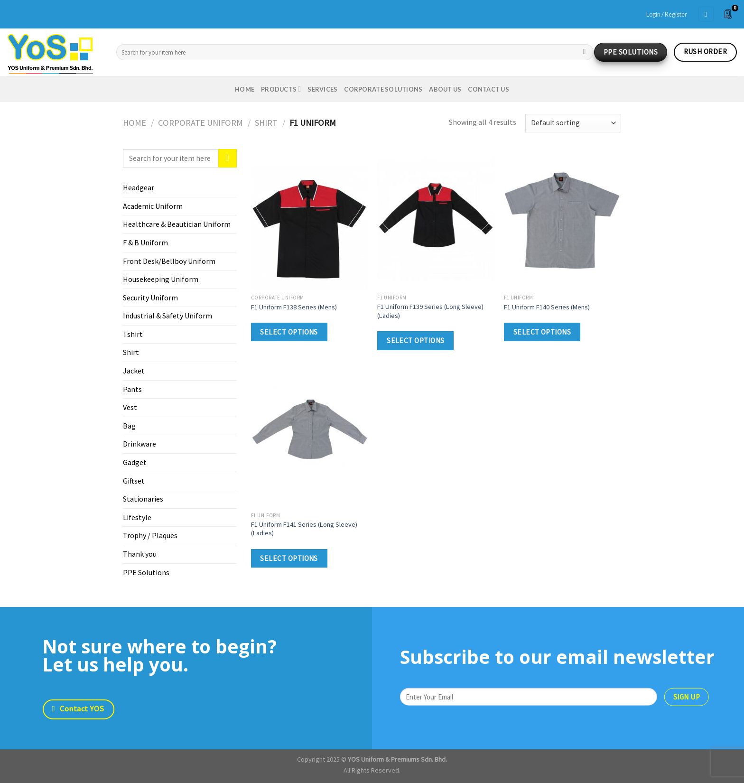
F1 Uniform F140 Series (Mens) (547, 307)
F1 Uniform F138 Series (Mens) (294, 307)
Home (244, 89)
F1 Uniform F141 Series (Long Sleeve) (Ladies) (304, 529)
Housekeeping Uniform (160, 279)
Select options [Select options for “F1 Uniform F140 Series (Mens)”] (542, 331)
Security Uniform (150, 297)
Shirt (266, 122)
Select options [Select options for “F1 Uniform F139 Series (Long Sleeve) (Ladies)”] (416, 340)
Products (281, 88)
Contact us (488, 89)
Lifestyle (137, 517)
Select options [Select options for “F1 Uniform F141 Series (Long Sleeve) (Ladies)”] (289, 558)
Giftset (134, 480)
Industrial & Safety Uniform (167, 315)
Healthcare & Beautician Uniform (177, 224)
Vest (130, 407)
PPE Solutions (146, 572)
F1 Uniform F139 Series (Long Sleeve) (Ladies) (430, 311)
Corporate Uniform (200, 122)
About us (445, 89)
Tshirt (133, 334)
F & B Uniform (145, 242)
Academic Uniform (153, 206)
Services (322, 89)
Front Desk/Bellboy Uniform (169, 261)
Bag (129, 425)
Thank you (140, 554)
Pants (132, 389)
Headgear (138, 187)
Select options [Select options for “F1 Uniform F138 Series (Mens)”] (289, 331)
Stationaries (143, 498)
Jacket (134, 370)
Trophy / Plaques (150, 535)
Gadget (135, 462)
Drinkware (139, 443)
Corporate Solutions (383, 89)
